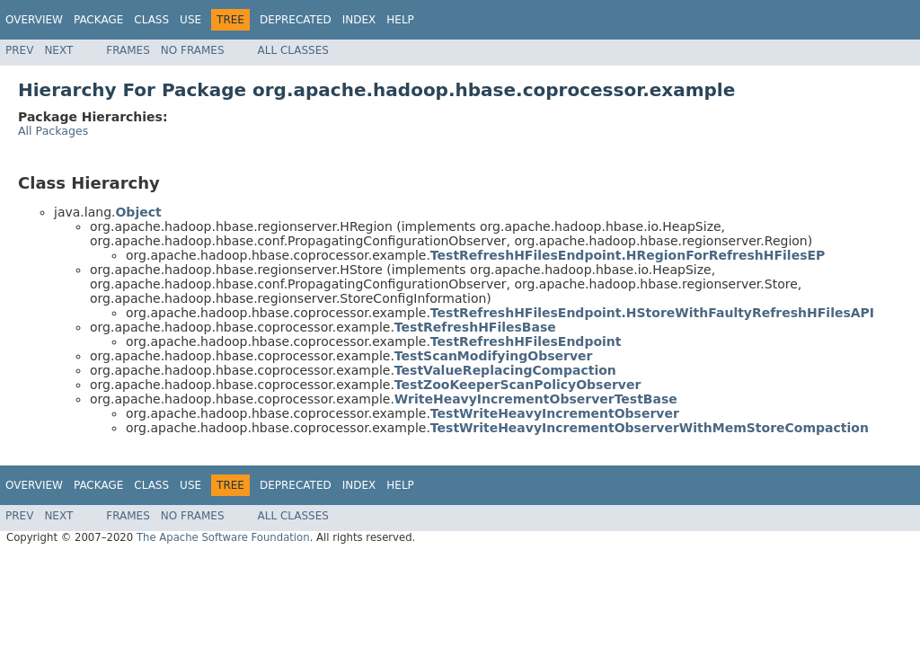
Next (58, 50)
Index (359, 19)
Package (98, 19)
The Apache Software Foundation (223, 537)
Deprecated (296, 19)
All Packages (53, 130)
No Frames (193, 50)
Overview (34, 19)
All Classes (293, 50)
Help (400, 19)
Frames (128, 50)
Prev (19, 50)
